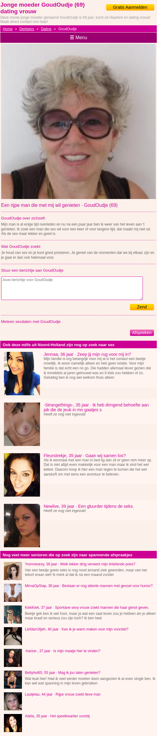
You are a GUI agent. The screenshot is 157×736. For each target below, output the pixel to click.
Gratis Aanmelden (130, 7)
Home (8, 29)
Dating (46, 29)
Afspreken (142, 332)
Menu (78, 37)
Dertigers (27, 29)
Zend (142, 307)
